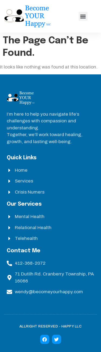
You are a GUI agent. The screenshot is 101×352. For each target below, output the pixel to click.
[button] (83, 16)
